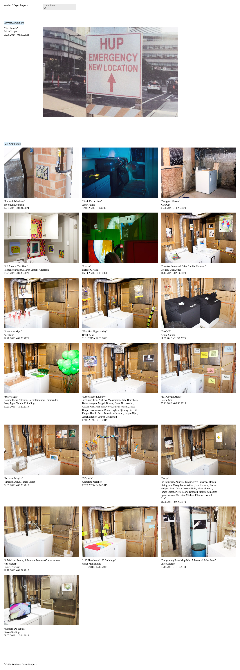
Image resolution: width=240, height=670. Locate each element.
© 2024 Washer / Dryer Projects (20, 664)
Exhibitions (49, 5)
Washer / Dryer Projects (16, 5)
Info (45, 8)
